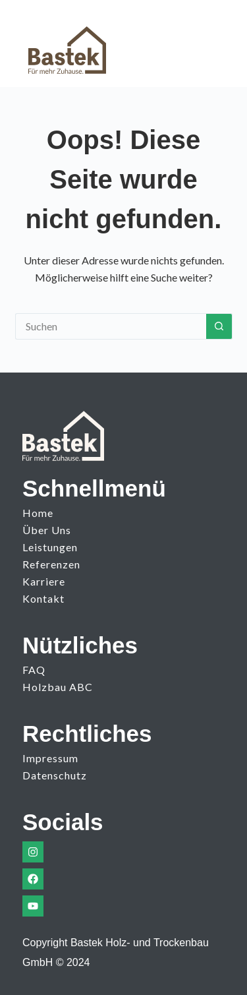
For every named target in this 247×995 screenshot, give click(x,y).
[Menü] (207, 43)
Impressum (50, 758)
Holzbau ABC (57, 686)
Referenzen (51, 564)
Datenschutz (54, 775)
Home (37, 512)
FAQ (33, 669)
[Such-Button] (219, 326)
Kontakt (43, 598)
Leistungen (50, 547)
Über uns (46, 530)
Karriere (43, 581)
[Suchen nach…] (110, 326)
